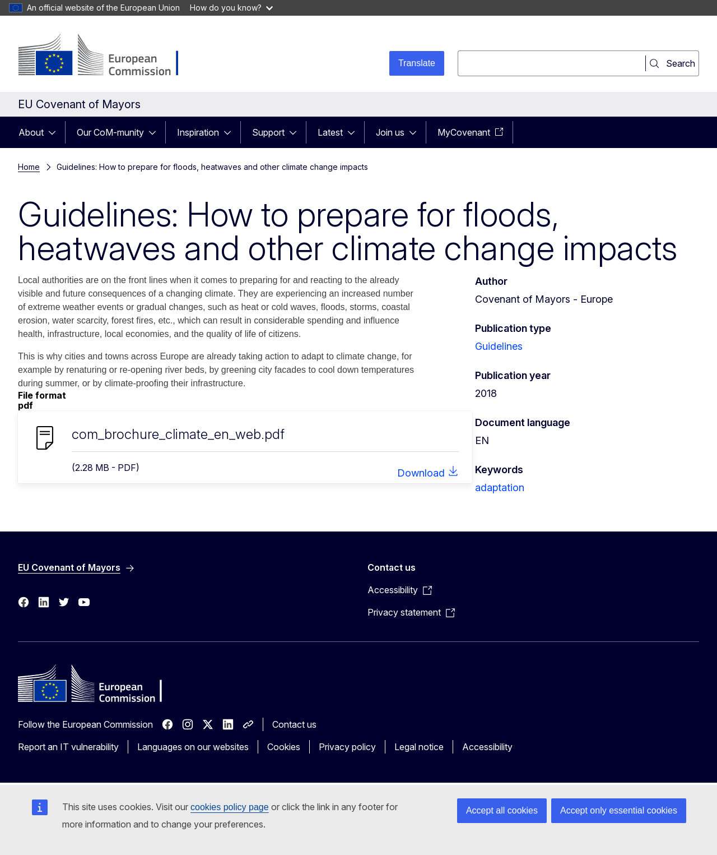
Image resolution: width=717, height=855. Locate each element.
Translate (416, 63)
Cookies (283, 746)
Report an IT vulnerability (68, 746)
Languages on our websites (193, 746)
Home (29, 167)
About (31, 132)
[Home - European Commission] (108, 56)
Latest (330, 132)
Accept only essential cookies (618, 810)
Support (268, 132)
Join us (390, 132)
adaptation (499, 487)
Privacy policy (347, 746)
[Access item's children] (55, 132)
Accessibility (487, 746)
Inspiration (198, 132)
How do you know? (231, 7)
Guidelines (499, 346)
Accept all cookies (502, 810)
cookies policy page (229, 807)
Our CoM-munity (110, 132)
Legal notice (419, 746)
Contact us (294, 724)
